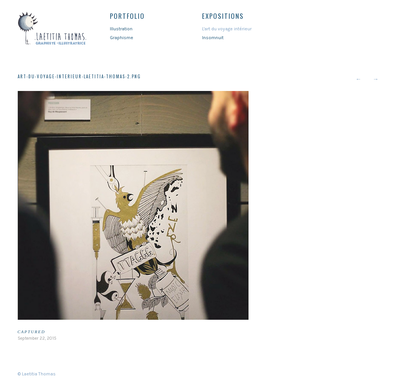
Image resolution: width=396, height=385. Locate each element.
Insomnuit (213, 37)
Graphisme (121, 37)
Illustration (121, 28)
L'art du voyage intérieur (227, 28)
